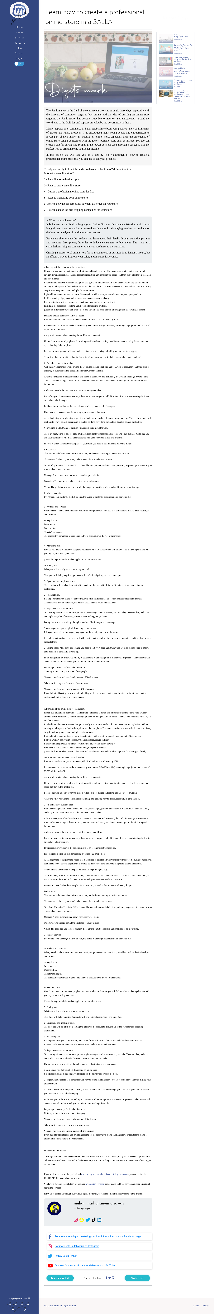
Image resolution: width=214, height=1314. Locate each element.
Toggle (19, 64)
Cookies (196, 1306)
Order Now (137, 1279)
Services (19, 38)
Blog (19, 48)
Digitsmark (19, 17)
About (19, 32)
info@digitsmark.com (19, 1299)
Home (19, 27)
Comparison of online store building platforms (183, 86)
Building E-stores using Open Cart (181, 40)
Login (19, 58)
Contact (19, 53)
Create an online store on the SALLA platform (182, 63)
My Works (19, 43)
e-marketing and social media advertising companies (104, 1175)
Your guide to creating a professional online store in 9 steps (182, 74)
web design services (94, 1185)
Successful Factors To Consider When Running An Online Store (183, 52)
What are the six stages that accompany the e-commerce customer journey (182, 98)
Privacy (205, 1306)
